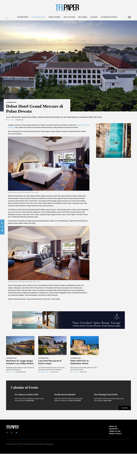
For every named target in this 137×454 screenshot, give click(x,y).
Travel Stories (54, 17)
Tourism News (22, 17)
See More (124, 408)
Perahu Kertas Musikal (64, 395)
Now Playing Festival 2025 (106, 395)
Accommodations (38, 17)
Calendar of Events (109, 17)
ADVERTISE (113, 429)
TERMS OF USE (114, 431)
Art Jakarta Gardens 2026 (26, 395)
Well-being (82, 17)
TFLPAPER (19, 444)
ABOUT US (113, 427)
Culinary (94, 17)
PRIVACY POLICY (115, 434)
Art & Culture (69, 17)
